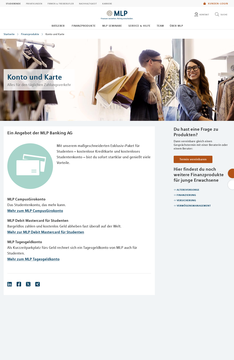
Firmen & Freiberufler (61, 3)
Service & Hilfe (139, 26)
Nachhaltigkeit (88, 3)
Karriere (107, 3)
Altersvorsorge (188, 189)
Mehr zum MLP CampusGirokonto (35, 210)
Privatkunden (34, 3)
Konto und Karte (55, 34)
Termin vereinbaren (193, 159)
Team (160, 26)
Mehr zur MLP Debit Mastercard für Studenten (45, 232)
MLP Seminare (112, 26)
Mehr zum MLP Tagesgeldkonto (33, 259)
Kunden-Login (215, 3)
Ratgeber (58, 26)
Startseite (9, 34)
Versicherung (186, 200)
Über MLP (176, 26)
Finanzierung (186, 195)
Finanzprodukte (84, 26)
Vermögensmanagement (194, 205)
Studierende (13, 3)
